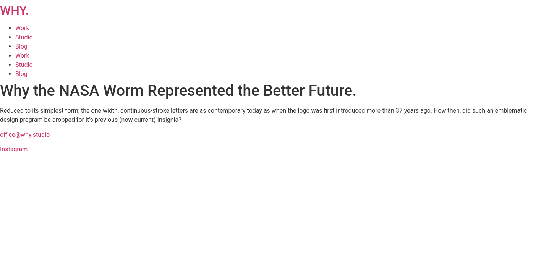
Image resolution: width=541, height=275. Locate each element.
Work (22, 28)
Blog (21, 46)
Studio (24, 37)
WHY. (14, 10)
